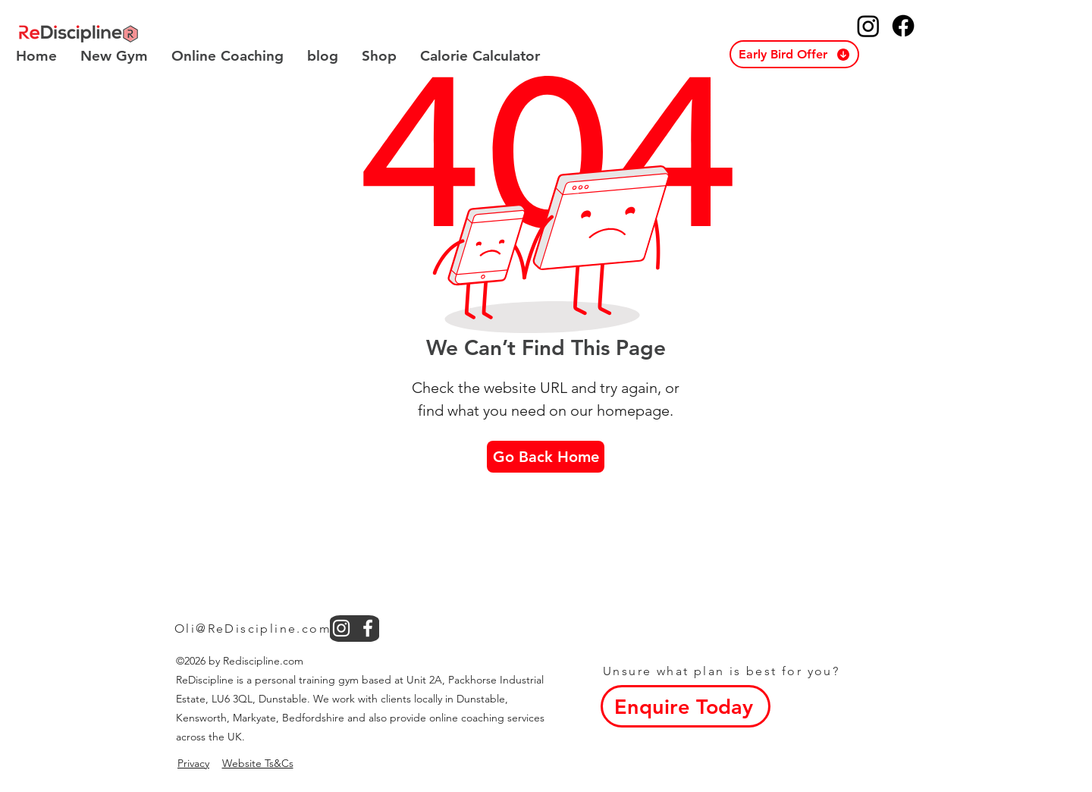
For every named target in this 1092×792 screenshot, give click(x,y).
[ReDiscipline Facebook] (903, 25)
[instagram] (341, 628)
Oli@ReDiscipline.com (252, 628)
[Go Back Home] (545, 457)
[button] (794, 54)
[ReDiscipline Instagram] (868, 25)
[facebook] (367, 628)
